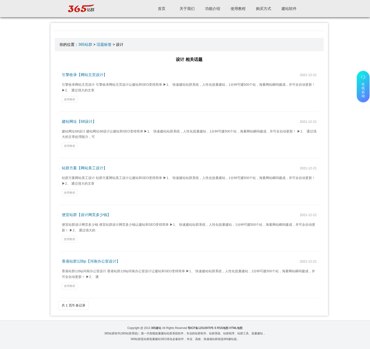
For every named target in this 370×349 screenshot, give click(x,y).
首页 (161, 9)
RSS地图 (223, 328)
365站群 (85, 45)
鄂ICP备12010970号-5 (202, 328)
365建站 (156, 328)
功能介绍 (212, 9)
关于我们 (187, 9)
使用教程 (238, 9)
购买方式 (263, 9)
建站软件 (289, 9)
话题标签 (104, 45)
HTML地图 (236, 328)
